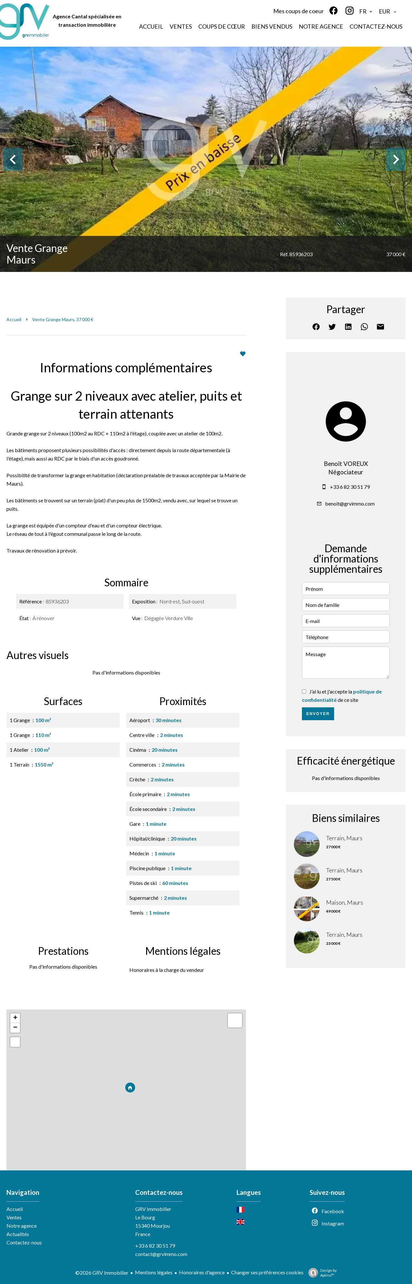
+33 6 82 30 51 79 (350, 487)
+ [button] (15, 1018)
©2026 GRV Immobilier (101, 1273)
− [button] (15, 1028)
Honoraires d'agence (202, 1272)
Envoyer (318, 714)
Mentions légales (154, 1272)
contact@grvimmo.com (161, 1254)
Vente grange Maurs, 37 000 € (62, 319)
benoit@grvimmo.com (350, 503)
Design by (321, 1273)
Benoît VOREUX (346, 463)
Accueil (13, 319)
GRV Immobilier (153, 1209)
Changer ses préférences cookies (267, 1272)
